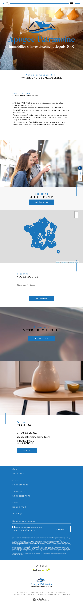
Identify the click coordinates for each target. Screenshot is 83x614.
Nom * (16, 473)
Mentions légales (29, 600)
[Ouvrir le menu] (72, 3)
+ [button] (76, 215)
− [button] (76, 218)
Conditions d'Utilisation (58, 558)
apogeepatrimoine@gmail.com (33, 440)
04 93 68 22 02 (27, 436)
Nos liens (46, 600)
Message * (18, 519)
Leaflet (58, 263)
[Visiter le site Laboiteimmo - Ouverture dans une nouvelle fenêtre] (41, 607)
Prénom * (18, 485)
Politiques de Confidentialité (41, 558)
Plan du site (17, 600)
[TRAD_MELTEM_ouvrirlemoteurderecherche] (7, 3)
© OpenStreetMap (74, 263)
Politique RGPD (57, 600)
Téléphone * (19, 496)
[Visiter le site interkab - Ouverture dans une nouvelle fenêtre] (41, 575)
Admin (39, 600)
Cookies (67, 600)
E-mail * (17, 507)
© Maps (64, 263)
